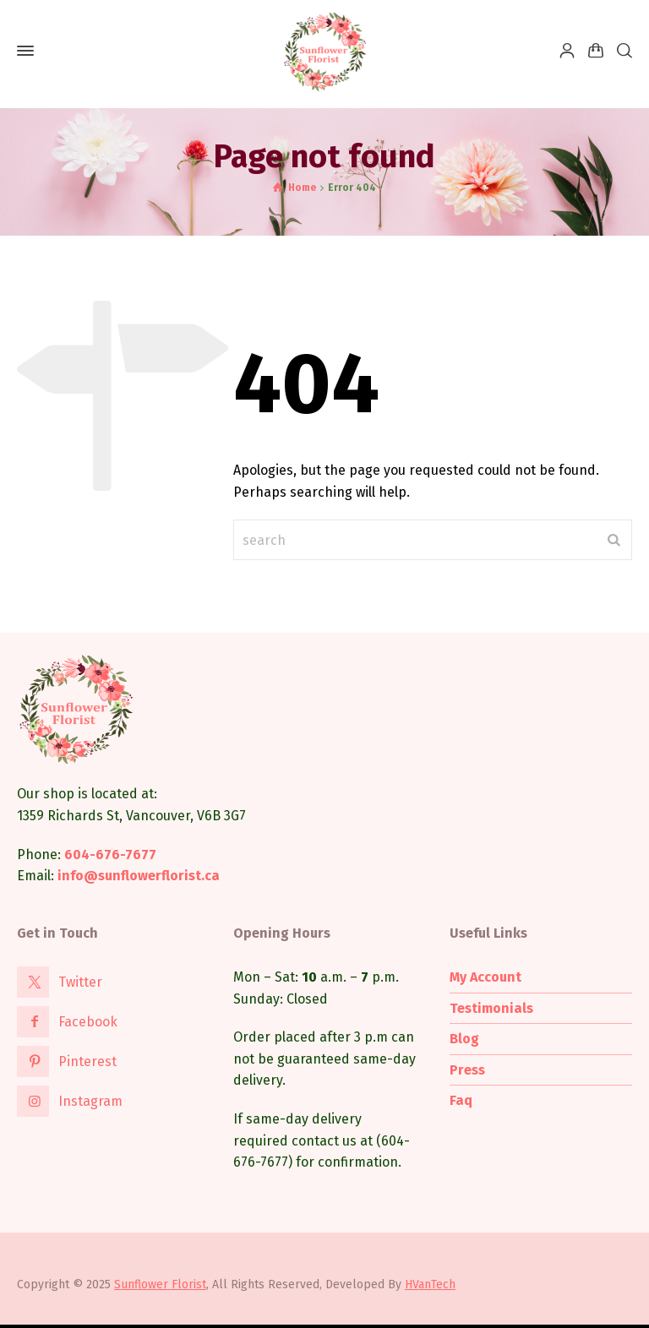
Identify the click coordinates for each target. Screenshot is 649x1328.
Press (467, 1070)
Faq (461, 1100)
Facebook (87, 1022)
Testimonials (491, 1008)
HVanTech (430, 1284)
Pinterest (87, 1061)
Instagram (90, 1101)
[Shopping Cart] (595, 51)
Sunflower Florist (160, 1284)
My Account (485, 977)
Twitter (80, 982)
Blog (464, 1039)
